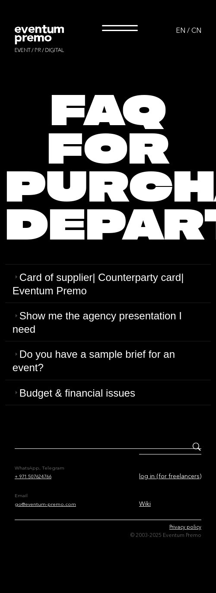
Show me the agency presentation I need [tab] (97, 322)
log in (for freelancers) (170, 476)
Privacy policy (185, 527)
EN (180, 30)
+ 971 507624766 (33, 476)
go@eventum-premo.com (45, 504)
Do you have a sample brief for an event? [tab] (94, 360)
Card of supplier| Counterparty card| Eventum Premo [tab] (98, 283)
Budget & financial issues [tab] (74, 393)
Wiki (145, 504)
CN (196, 30)
